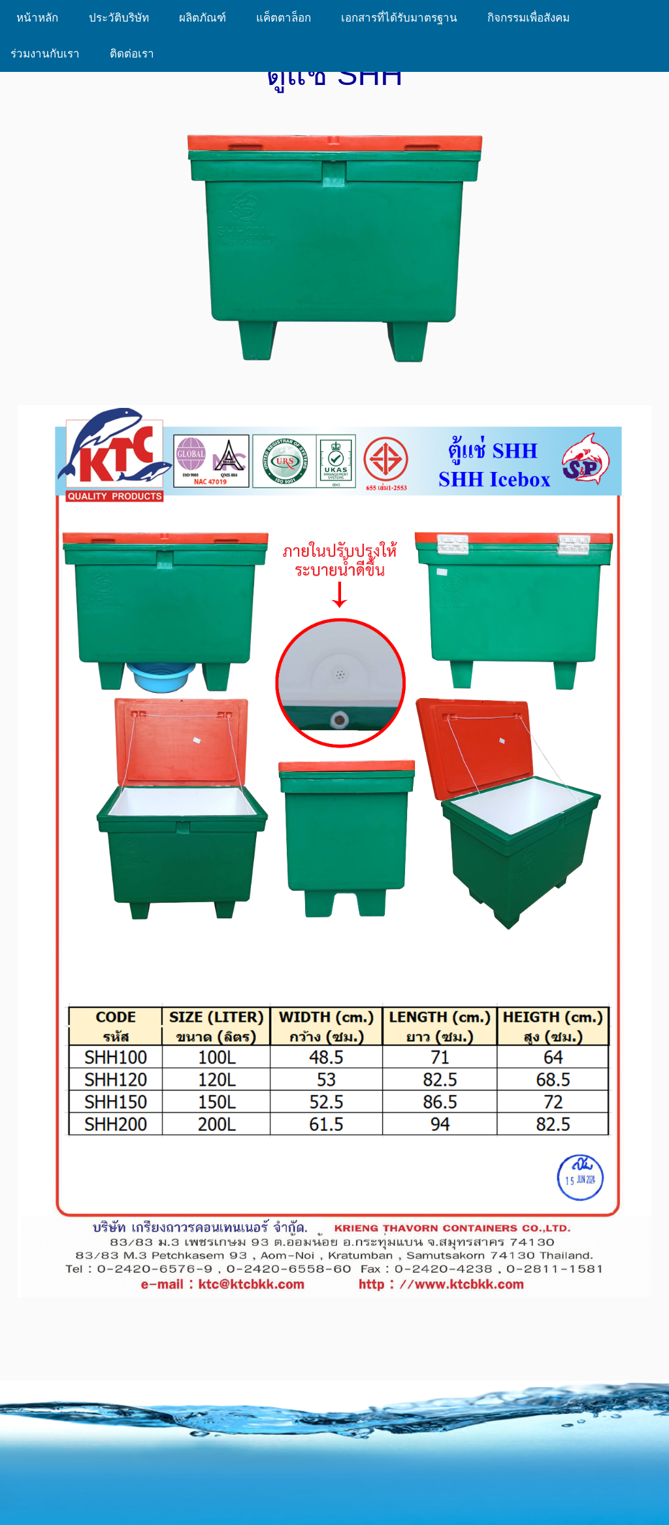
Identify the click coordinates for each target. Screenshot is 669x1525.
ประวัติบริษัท (123, 18)
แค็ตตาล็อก (288, 18)
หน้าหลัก (39, 18)
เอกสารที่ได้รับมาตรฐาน (403, 18)
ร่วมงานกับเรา (49, 54)
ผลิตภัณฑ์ (207, 18)
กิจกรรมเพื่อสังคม (533, 18)
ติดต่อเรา (132, 54)
